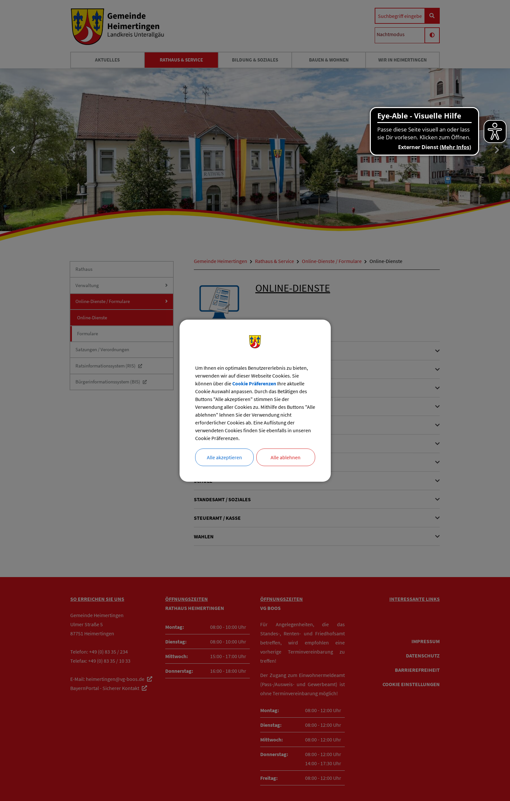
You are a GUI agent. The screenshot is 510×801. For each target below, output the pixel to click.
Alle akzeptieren (224, 457)
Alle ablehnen (286, 457)
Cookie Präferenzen (254, 383)
